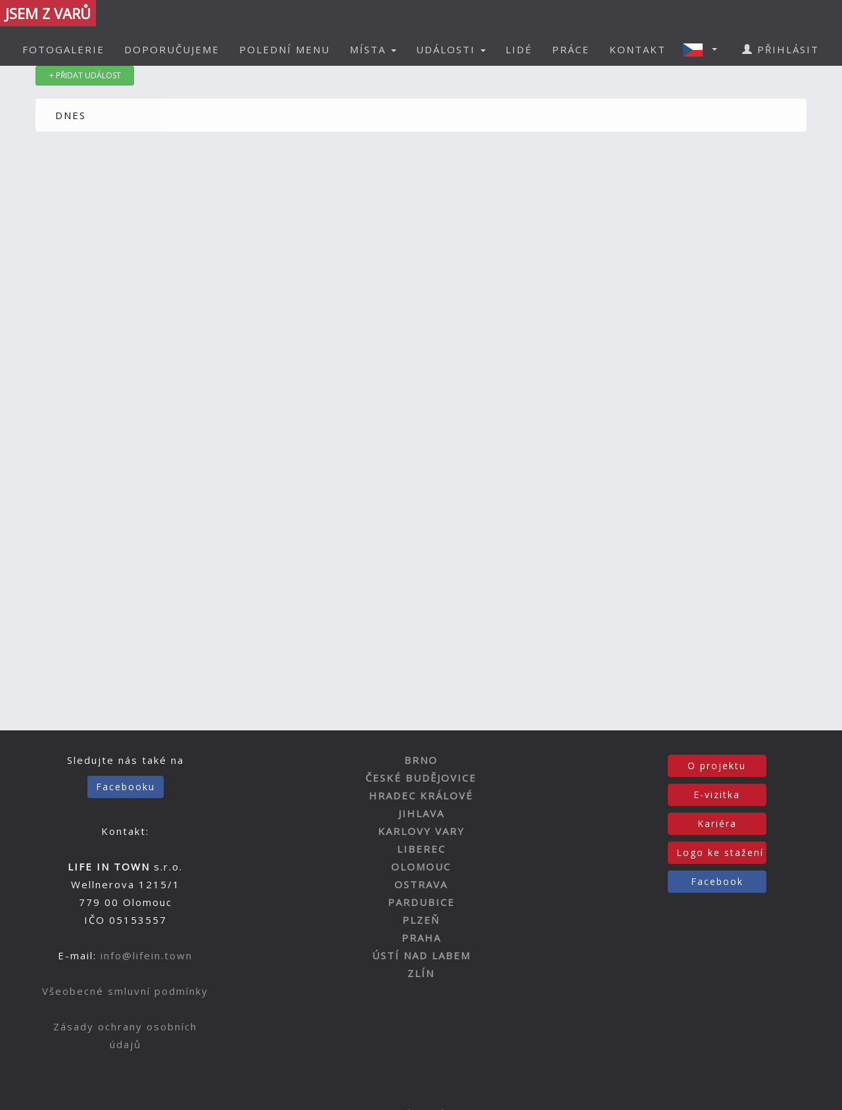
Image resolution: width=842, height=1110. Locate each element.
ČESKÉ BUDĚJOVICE (421, 777)
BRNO (421, 760)
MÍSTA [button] (373, 49)
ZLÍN (421, 973)
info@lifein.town (147, 955)
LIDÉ (518, 49)
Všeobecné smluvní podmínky (125, 990)
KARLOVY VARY (421, 831)
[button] (704, 49)
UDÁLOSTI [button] (451, 49)
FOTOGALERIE (63, 49)
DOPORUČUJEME (172, 49)
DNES (70, 115)
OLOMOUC (421, 866)
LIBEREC (421, 848)
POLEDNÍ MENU (284, 49)
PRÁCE (571, 49)
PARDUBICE (421, 902)
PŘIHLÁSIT (780, 49)
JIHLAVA (421, 813)
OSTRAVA (421, 884)
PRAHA (421, 937)
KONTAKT (637, 49)
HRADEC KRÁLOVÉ (421, 795)
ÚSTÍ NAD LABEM (421, 955)
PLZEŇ (421, 919)
